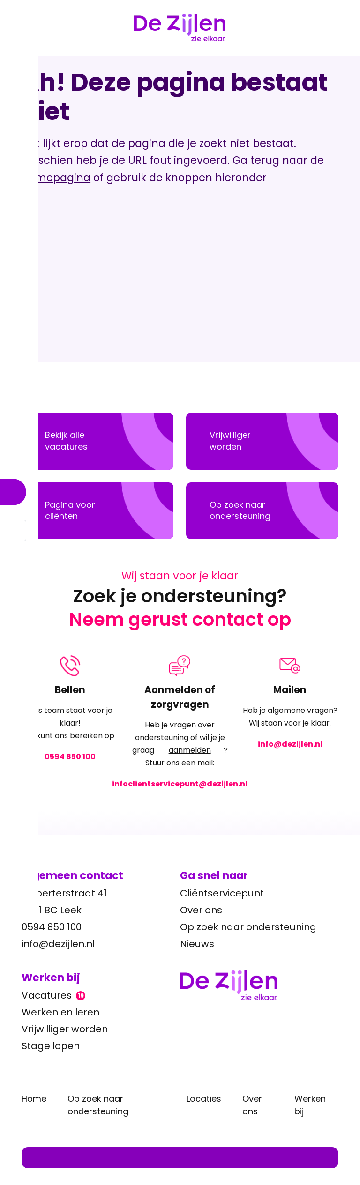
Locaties (204, 1098)
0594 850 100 (70, 756)
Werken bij (310, 1105)
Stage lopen (51, 1045)
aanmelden (190, 750)
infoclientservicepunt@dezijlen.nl (180, 783)
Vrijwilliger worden (65, 1029)
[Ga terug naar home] (259, 985)
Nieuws (197, 943)
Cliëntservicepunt (222, 893)
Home (34, 1098)
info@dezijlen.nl (289, 743)
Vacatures (53, 995)
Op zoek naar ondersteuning (248, 926)
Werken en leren (60, 1012)
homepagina (56, 177)
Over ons (201, 910)
